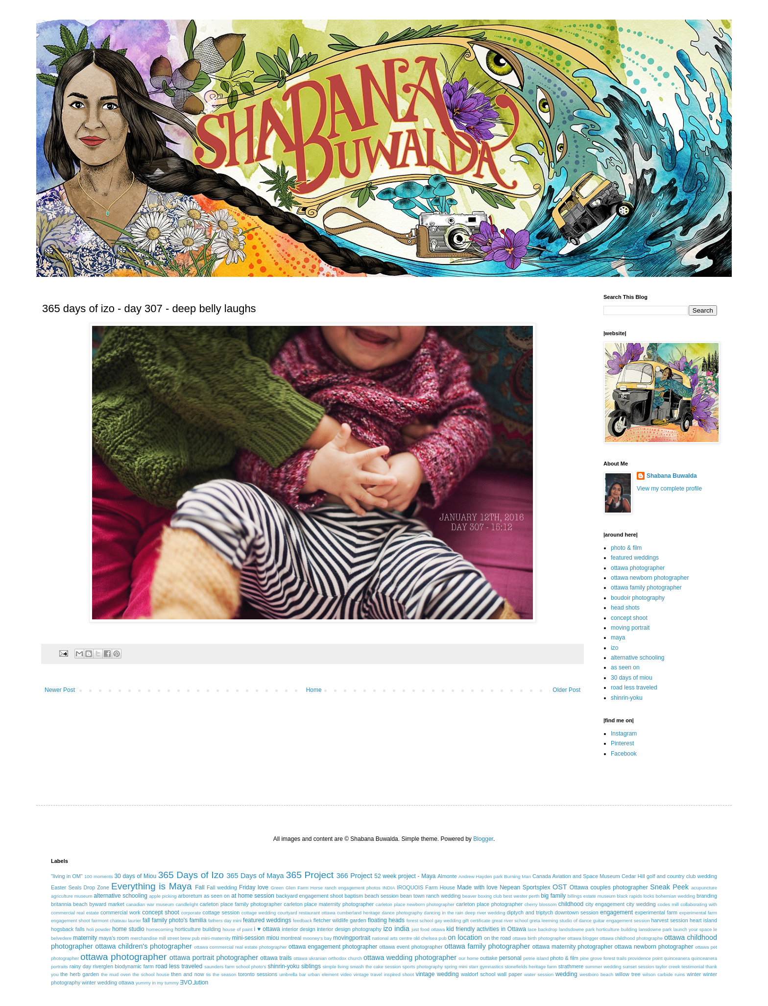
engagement (616, 912)
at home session (252, 895)
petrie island (536, 958)
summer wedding (603, 966)
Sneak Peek (669, 887)
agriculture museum (71, 896)
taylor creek (667, 966)
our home (468, 958)
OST (559, 887)
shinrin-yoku (627, 697)
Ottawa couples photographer (609, 887)
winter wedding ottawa (108, 982)
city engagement (604, 904)
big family (553, 895)
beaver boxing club (482, 896)
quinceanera (677, 958)
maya (618, 637)
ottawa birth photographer (539, 938)
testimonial (693, 966)
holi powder (98, 929)
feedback (302, 920)
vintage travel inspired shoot (384, 974)
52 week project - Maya (404, 876)
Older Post (566, 690)
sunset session (638, 966)
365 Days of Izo (191, 875)
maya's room (114, 938)
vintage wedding (437, 974)
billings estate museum (592, 896)
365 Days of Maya (255, 876)
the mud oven (116, 974)
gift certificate (476, 920)
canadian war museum (150, 904)
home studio (128, 929)
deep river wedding (485, 912)
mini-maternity (215, 938)
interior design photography (349, 929)
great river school (510, 920)
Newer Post (60, 690)
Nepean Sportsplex (525, 887)
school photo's (251, 966)
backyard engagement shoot (309, 896)
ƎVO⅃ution (194, 982)
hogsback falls (68, 929)
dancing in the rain (443, 912)
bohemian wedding (675, 896)
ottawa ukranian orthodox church (327, 958)
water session (538, 974)
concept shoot (629, 617)
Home (314, 690)
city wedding (641, 904)
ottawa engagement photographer (332, 946)
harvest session (669, 920)
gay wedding (447, 920)
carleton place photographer (489, 904)
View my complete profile (669, 488)
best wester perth (521, 896)
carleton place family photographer (241, 904)
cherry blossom (541, 904)
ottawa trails (275, 958)
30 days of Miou (135, 876)
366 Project (354, 876)
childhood (570, 904)
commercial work (120, 912)
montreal (291, 938)
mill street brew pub (179, 938)
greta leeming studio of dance (560, 920)
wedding (566, 974)
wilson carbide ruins (664, 974)
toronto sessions (257, 974)
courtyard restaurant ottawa (307, 912)
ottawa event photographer (411, 947)
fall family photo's (165, 920)
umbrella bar (292, 974)
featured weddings (635, 557)
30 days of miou (631, 677)
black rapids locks (635, 896)
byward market (106, 904)
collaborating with (698, 904)
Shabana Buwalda (672, 475)
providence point (645, 958)
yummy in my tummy (157, 982)
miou (272, 937)
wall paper (510, 974)
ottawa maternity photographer (572, 946)
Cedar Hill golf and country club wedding (669, 876)
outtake (488, 958)
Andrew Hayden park (480, 876)
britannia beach (69, 904)
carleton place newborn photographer (415, 904)
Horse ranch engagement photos (345, 887)
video (346, 974)
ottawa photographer (638, 567)
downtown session (577, 912)
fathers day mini (224, 920)
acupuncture (704, 887)
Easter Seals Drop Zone (80, 887)
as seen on (625, 667)
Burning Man (517, 876)
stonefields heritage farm (531, 966)
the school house (151, 974)
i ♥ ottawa (267, 929)
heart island (703, 920)
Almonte (447, 876)
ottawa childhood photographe (631, 938)
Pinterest (622, 743)
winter (694, 974)
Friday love (253, 887)
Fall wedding (222, 887)
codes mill (668, 904)
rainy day (80, 966)
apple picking (162, 896)
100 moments (98, 876)
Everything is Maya (151, 886)
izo (614, 647)
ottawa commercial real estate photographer (240, 947)
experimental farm (656, 912)
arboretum (190, 896)
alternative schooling (637, 657)
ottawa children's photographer (143, 946)
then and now (187, 974)
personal (510, 958)
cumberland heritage (358, 912)
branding (706, 896)
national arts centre (392, 938)
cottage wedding (258, 912)
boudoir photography (638, 597)
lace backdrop (542, 929)
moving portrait (630, 627)
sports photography (422, 966)
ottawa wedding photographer (409, 957)
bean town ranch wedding (430, 896)
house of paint (237, 929)
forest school (420, 920)
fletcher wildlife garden (339, 920)
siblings (311, 966)
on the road (497, 938)
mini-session (248, 937)
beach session (381, 896)
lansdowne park (655, 929)
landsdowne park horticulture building (598, 929)
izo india (396, 928)
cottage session (221, 912)
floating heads (386, 920)
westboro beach (596, 974)
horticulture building (198, 929)
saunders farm (219, 966)
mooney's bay (317, 938)
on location (465, 937)
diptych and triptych (530, 912)
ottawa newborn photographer (650, 577)
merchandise (143, 938)
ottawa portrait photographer (213, 957)
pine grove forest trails (603, 958)
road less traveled (634, 687)
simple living (336, 966)
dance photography (402, 912)
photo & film (626, 547)
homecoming (159, 929)
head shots (625, 607)
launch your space (692, 929)
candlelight (187, 904)
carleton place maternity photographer (329, 904)
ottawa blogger (583, 938)
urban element (323, 974)
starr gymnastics (486, 966)
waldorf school (478, 974)
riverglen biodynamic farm (123, 966)
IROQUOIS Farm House (426, 887)
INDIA (389, 887)
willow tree (628, 974)
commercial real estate (75, 912)
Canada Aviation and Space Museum (576, 876)
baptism (353, 896)
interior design (298, 929)
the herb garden (79, 974)
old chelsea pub (429, 938)
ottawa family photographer (646, 587)
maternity (85, 937)
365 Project (310, 875)
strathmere (571, 966)
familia (198, 920)
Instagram (624, 733)
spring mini (455, 966)
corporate (191, 912)
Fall (199, 887)
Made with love (477, 887)
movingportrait (351, 937)
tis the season (221, 974)
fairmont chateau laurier (116, 920)
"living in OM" (67, 876)
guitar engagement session (621, 920)
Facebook (624, 753)
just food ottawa (428, 929)
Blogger (483, 838)
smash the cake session (375, 966)
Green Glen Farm (290, 887)
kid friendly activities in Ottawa (486, 929)
